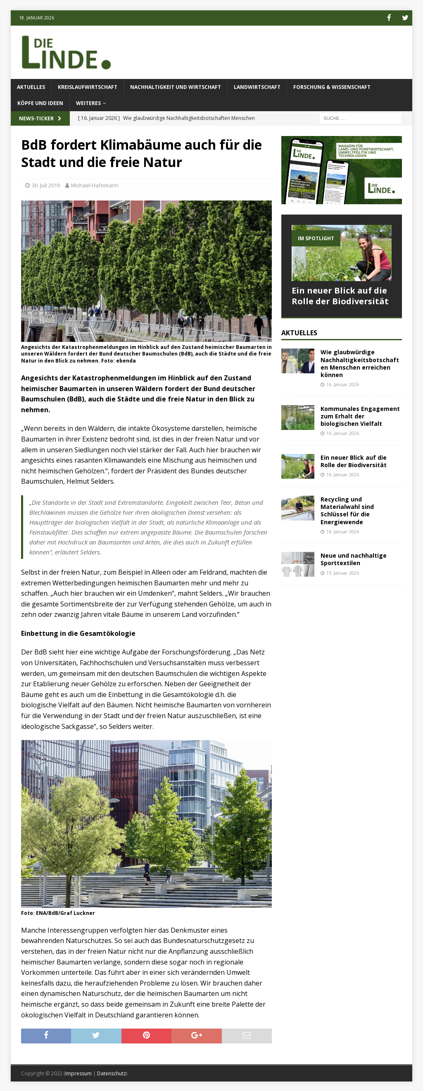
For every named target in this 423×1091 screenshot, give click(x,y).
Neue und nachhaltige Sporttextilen (354, 558)
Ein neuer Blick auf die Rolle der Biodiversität (340, 295)
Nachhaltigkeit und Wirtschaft (175, 86)
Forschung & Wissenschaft (332, 86)
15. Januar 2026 (342, 572)
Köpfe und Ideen (40, 102)
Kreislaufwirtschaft (87, 86)
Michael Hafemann (95, 185)
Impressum (78, 1072)
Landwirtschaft (257, 86)
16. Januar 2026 (342, 384)
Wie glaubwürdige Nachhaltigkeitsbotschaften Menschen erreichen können (360, 363)
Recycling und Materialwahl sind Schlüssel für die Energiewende (347, 509)
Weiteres (88, 102)
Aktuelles (31, 86)
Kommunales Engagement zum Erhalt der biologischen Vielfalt (360, 415)
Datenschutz (111, 1072)
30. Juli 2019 (46, 185)
